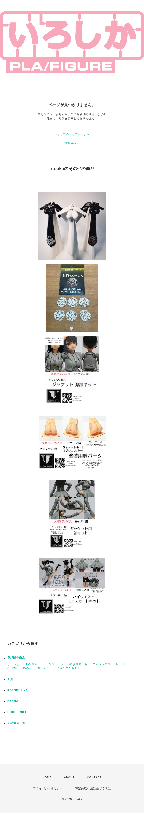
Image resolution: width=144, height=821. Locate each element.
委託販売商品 (16, 657)
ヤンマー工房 (55, 664)
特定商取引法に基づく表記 (93, 788)
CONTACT (94, 777)
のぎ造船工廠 (78, 664)
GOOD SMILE (17, 712)
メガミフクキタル (68, 668)
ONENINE (44, 668)
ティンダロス (102, 664)
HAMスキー (32, 664)
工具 (10, 679)
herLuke (122, 664)
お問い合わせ (72, 143)
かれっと (13, 664)
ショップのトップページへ (72, 134)
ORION (12, 668)
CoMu (27, 668)
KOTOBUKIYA (17, 690)
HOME (46, 777)
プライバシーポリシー (48, 788)
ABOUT (69, 777)
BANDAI (13, 701)
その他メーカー (17, 723)
